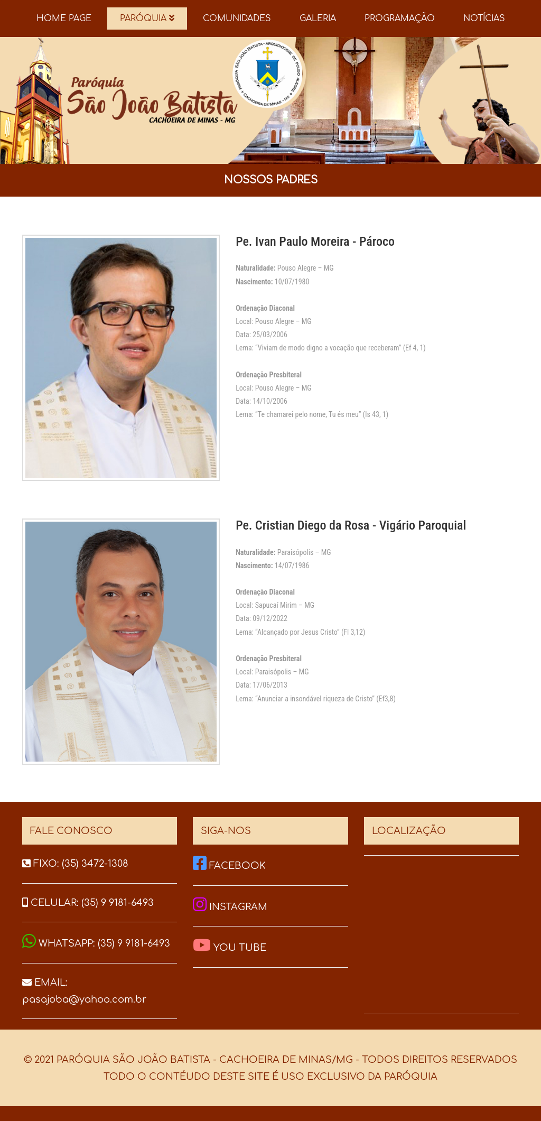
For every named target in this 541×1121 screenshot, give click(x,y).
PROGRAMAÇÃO (400, 18)
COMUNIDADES (237, 18)
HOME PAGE (63, 18)
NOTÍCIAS (484, 18)
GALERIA (318, 18)
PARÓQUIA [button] (147, 18)
